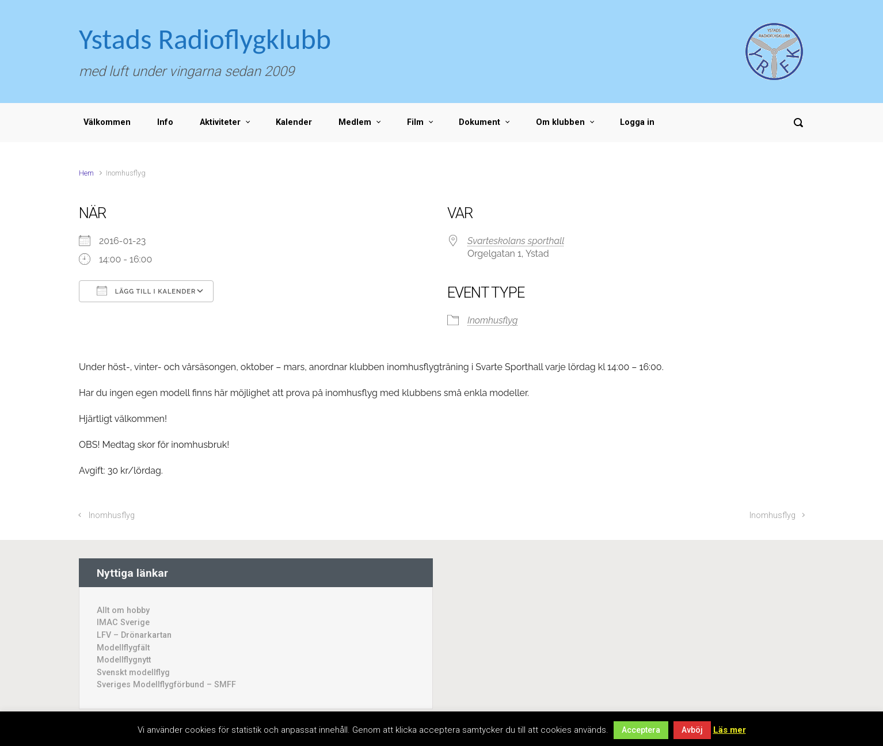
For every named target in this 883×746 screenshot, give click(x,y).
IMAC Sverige (123, 622)
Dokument (479, 122)
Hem (86, 173)
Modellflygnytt (124, 660)
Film (415, 122)
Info (165, 122)
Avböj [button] (692, 729)
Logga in (637, 122)
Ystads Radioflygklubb (205, 38)
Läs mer (729, 730)
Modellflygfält (123, 648)
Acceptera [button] (641, 729)
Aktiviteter (220, 122)
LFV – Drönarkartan (134, 635)
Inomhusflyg (492, 320)
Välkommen (107, 122)
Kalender (294, 122)
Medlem (354, 122)
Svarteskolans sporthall (516, 240)
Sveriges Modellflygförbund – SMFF (166, 685)
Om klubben (560, 122)
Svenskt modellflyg (133, 673)
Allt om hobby (123, 610)
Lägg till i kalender (146, 291)
